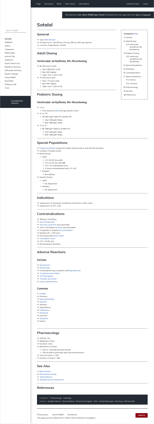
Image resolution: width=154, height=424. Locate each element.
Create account (132, 4)
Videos (7, 46)
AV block (58, 227)
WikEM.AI (8, 42)
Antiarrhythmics (46, 377)
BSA (57, 111)
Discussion (48, 4)
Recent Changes (11, 74)
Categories (9, 49)
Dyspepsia (44, 318)
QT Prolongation (46, 276)
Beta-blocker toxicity (48, 374)
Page (38, 4)
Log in (145, 4)
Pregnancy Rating (47, 148)
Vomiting (50, 299)
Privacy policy (42, 414)
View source (70, 4)
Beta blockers (50, 40)
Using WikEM (10, 77)
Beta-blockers (45, 371)
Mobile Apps (10, 53)
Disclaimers (72, 414)
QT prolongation (66, 230)
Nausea (43, 299)
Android (146, 15)
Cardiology (67, 398)
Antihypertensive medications (52, 380)
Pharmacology (56, 398)
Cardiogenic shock (47, 238)
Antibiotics (9, 60)
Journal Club (10, 56)
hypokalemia (74, 270)
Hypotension (45, 265)
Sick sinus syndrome (48, 225)
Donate (141, 415)
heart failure (59, 236)
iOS (137, 15)
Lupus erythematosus (48, 281)
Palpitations (45, 310)
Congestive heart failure (50, 273)
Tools (7, 88)
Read (59, 4)
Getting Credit (10, 84)
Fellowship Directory (13, 70)
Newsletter (9, 81)
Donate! (8, 39)
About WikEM (58, 414)
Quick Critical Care (12, 63)
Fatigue (43, 293)
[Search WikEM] (15, 30)
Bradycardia (45, 268)
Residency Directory (13, 67)
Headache (44, 313)
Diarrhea (43, 302)
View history (84, 4)
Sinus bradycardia (47, 222)
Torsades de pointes (48, 279)
